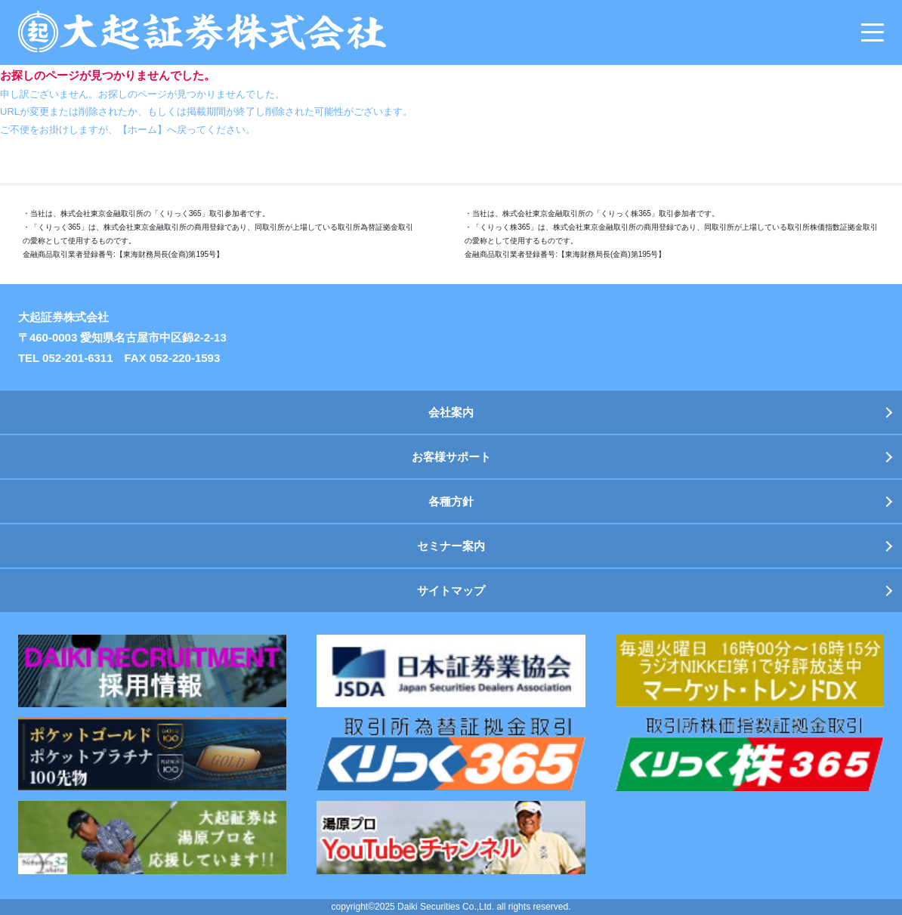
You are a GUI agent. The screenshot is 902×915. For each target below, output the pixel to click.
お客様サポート (451, 456)
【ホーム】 (142, 129)
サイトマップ (451, 590)
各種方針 (451, 501)
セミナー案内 (451, 545)
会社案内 (451, 412)
